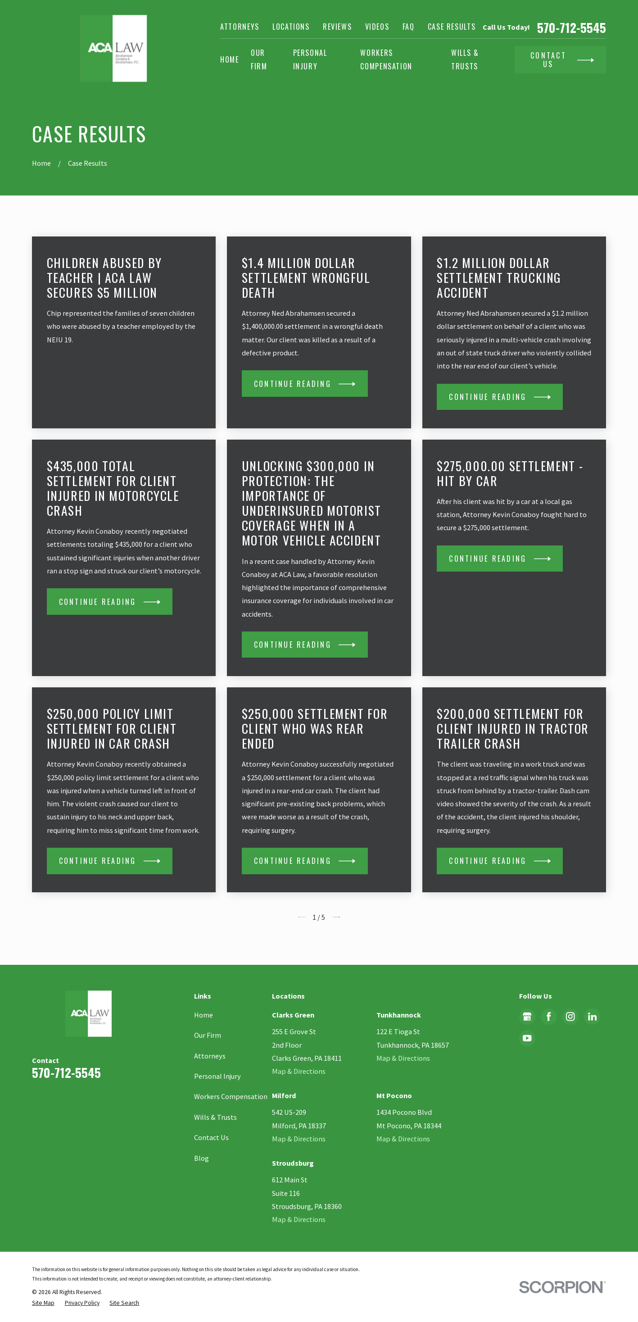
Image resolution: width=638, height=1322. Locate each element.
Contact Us (211, 1137)
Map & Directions (299, 1071)
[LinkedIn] (592, 1016)
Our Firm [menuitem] (259, 59)
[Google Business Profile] (527, 1016)
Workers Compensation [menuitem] (386, 59)
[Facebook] (548, 1016)
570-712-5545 (571, 27)
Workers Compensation (230, 1096)
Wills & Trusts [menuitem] (465, 59)
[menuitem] (43, 1303)
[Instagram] (570, 1016)
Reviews (337, 26)
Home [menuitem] (229, 59)
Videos (377, 26)
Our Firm (207, 1035)
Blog (201, 1158)
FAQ (409, 26)
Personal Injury (217, 1076)
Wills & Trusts (215, 1117)
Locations (291, 26)
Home (203, 1014)
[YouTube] (527, 1038)
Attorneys (239, 26)
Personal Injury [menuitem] (310, 59)
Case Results (452, 26)
